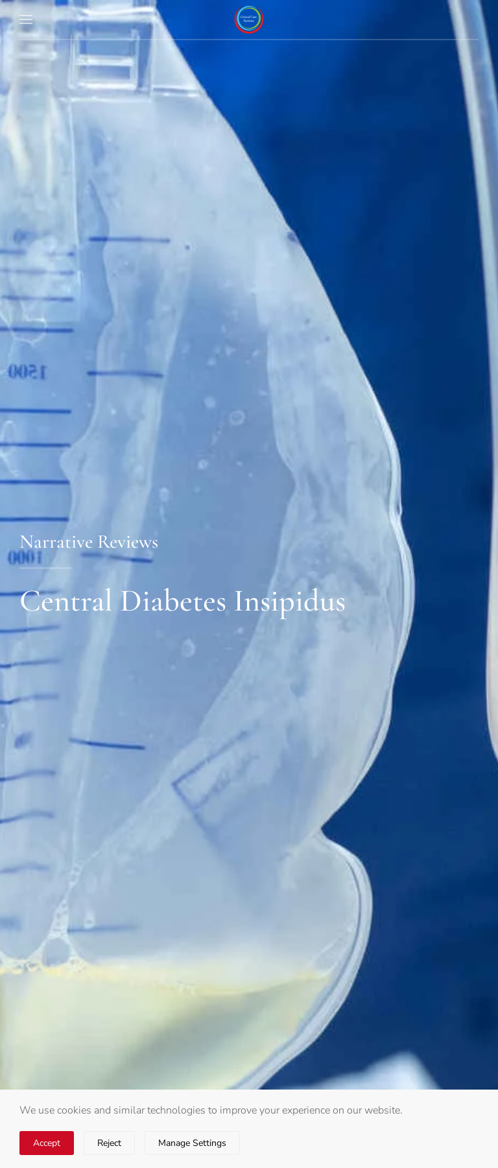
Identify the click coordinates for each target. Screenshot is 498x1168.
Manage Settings (192, 1143)
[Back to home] (249, 19)
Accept (46, 1143)
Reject (109, 1143)
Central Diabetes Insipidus (182, 600)
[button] (25, 19)
